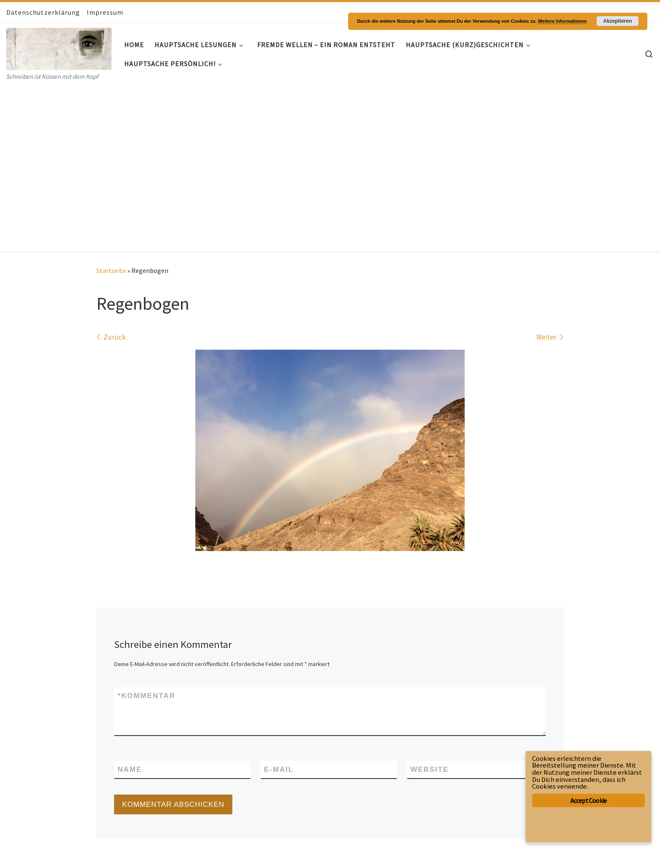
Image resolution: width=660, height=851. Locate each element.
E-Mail (278, 603)
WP (37, 836)
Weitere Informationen (562, 21)
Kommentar (146, 530)
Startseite (111, 104)
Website (429, 603)
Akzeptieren (617, 21)
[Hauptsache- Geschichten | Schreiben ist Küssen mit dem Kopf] (59, 47)
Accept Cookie (588, 800)
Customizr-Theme (111, 836)
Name (129, 603)
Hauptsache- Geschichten (61, 823)
